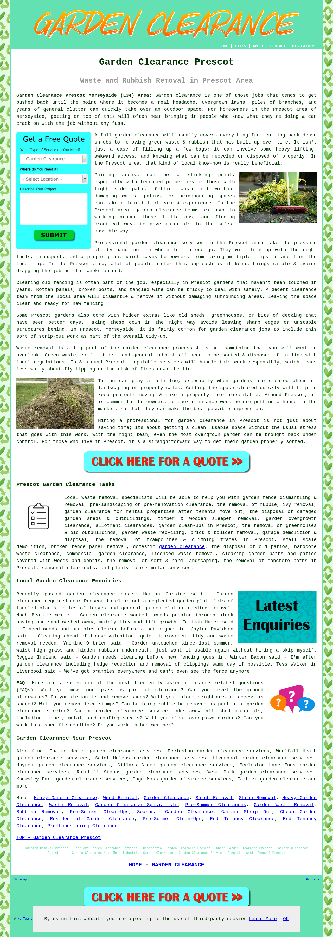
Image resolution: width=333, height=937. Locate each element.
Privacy (312, 879)
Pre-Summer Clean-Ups (99, 812)
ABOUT (258, 46)
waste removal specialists (116, 497)
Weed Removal (120, 798)
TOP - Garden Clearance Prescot (58, 837)
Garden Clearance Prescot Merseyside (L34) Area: (84, 95)
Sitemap (20, 879)
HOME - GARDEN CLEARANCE (166, 865)
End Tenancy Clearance (242, 819)
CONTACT (278, 46)
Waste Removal (68, 805)
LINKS (240, 46)
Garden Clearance (166, 798)
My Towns (25, 919)
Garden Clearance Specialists (136, 805)
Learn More (263, 918)
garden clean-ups (181, 525)
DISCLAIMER (303, 46)
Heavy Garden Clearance (65, 798)
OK (286, 918)
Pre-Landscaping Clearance (82, 826)
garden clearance (182, 546)
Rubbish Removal (38, 812)
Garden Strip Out (246, 812)
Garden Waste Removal (284, 805)
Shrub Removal (214, 798)
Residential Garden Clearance (92, 819)
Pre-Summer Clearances (215, 805)
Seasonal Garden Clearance (175, 812)
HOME (224, 46)
